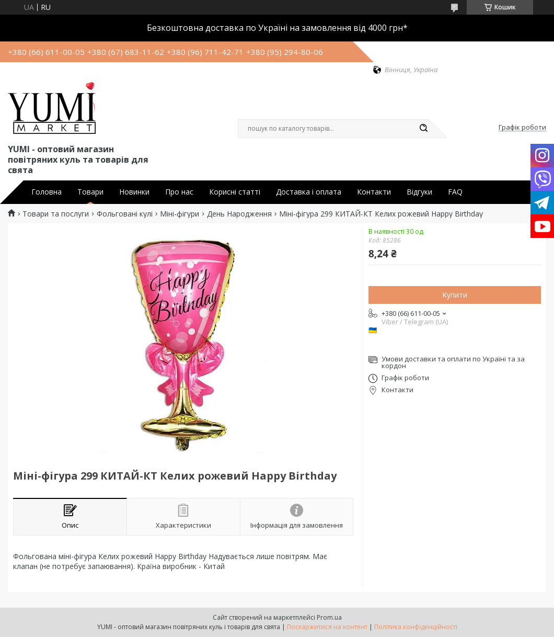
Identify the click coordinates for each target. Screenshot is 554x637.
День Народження (239, 214)
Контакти (374, 192)
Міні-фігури (179, 214)
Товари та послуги (55, 214)
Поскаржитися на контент (327, 626)
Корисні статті (234, 192)
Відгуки (419, 192)
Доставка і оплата (308, 192)
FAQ (455, 192)
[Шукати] (423, 128)
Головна (46, 192)
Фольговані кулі (125, 214)
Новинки (134, 192)
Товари (90, 192)
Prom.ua (329, 617)
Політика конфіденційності (415, 626)
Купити (454, 295)
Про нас (179, 192)
